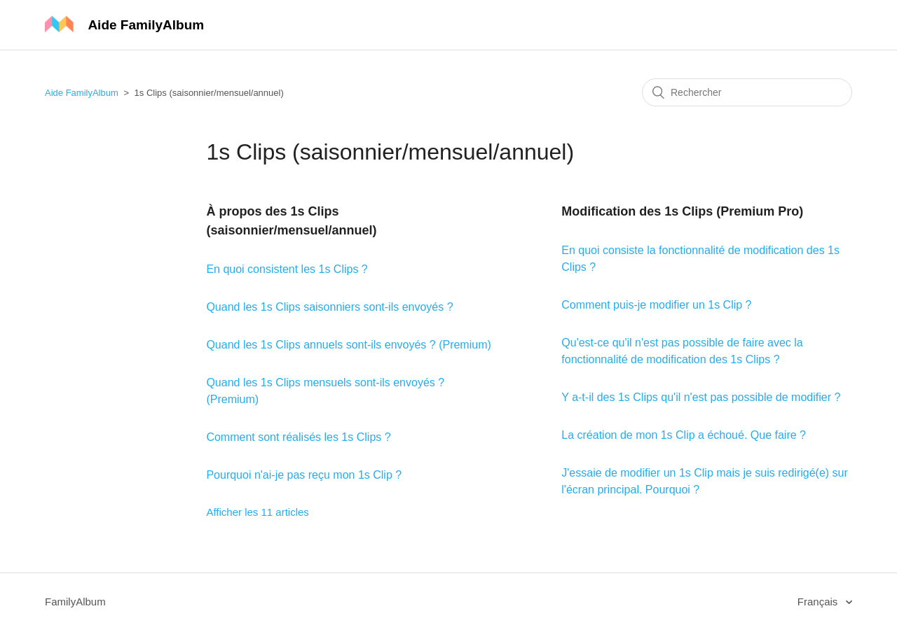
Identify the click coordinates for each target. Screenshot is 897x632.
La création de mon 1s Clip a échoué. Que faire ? (683, 435)
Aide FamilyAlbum (81, 92)
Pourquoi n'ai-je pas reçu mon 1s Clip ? (304, 475)
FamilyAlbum (75, 602)
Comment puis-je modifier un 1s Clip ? (656, 305)
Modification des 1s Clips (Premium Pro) (682, 211)
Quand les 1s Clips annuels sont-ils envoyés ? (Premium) (348, 345)
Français (819, 602)
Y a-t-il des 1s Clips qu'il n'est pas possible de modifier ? (700, 397)
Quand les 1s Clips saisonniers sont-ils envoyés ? (329, 307)
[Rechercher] (747, 92)
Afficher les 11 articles (257, 512)
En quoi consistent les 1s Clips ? (286, 269)
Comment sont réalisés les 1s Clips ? (298, 437)
